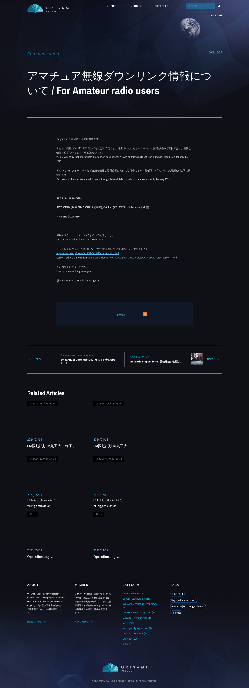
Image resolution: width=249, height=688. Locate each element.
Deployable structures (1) (184, 600)
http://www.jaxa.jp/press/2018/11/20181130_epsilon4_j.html (87, 253)
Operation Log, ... (40, 556)
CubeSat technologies (42, 403)
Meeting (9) (128, 623)
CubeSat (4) (177, 594)
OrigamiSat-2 (48, 500)
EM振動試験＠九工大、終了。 (51, 445)
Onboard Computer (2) (135, 633)
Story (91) (127, 644)
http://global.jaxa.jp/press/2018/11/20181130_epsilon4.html (146, 257)
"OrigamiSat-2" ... (40, 505)
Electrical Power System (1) (137, 617)
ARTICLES (161, 6)
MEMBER (136, 6)
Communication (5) (133, 593)
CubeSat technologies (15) (136, 598)
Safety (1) (176, 612)
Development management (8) (139, 612)
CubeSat (32, 500)
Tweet (121, 315)
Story (32, 514)
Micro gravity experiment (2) (137, 628)
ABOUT (111, 6)
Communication (43, 54)
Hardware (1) (178, 606)
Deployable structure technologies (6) (140, 605)
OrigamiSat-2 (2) (197, 606)
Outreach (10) (130, 638)
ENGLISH (216, 15)
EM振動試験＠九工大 (110, 445)
